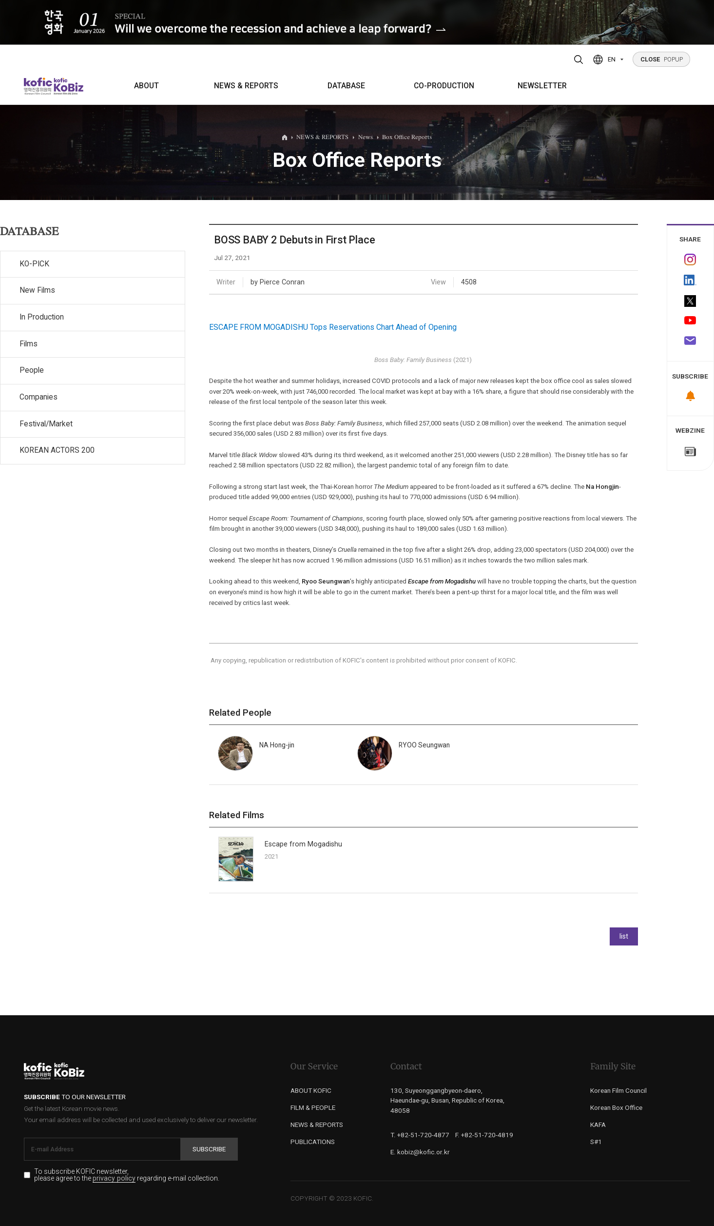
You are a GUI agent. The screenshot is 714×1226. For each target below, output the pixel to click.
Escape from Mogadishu (442, 581)
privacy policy (114, 1178)
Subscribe (209, 1149)
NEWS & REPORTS (246, 85)
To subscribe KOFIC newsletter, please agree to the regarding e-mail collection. (126, 1175)
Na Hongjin (602, 486)
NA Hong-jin (276, 745)
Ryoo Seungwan (326, 581)
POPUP (661, 59)
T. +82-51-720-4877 (419, 1135)
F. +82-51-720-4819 (484, 1135)
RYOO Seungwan (424, 745)
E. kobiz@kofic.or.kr (420, 1152)
